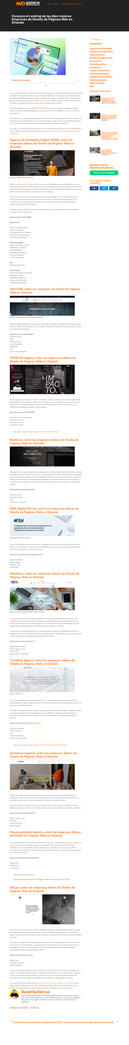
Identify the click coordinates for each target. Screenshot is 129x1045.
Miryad (29, 955)
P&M (28, 554)
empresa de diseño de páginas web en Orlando (57, 983)
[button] (56, 4)
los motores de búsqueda (40, 101)
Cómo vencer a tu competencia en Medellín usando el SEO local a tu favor (108, 100)
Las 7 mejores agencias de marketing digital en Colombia (109, 152)
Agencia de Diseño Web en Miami (46, 432)
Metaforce (30, 641)
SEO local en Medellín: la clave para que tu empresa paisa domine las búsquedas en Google (109, 136)
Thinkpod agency (33, 723)
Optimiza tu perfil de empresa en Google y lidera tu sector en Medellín (109, 118)
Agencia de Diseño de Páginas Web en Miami (50, 745)
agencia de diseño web (28, 184)
